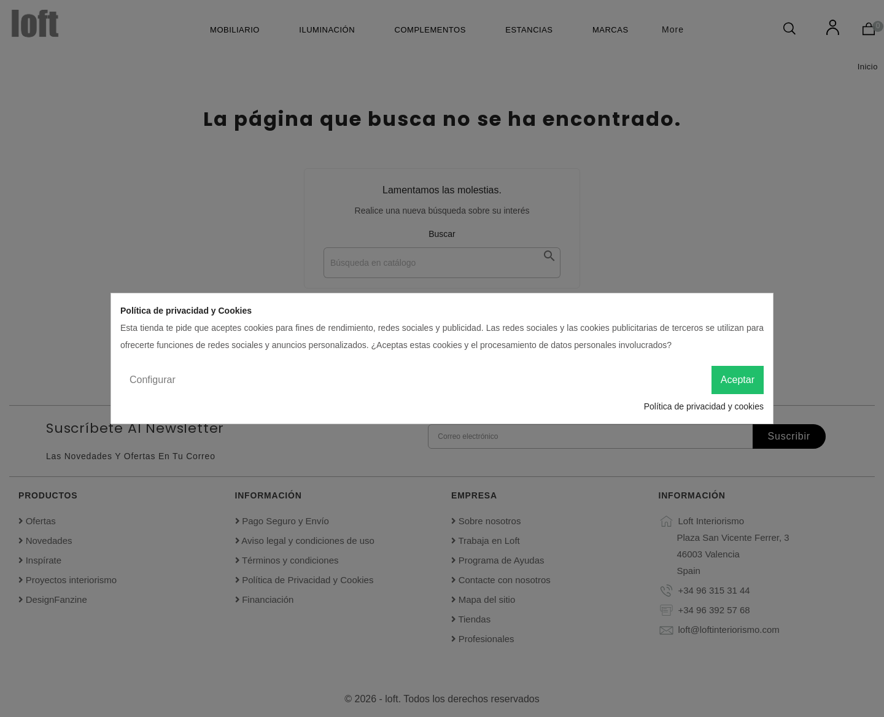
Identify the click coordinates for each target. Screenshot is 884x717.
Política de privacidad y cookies (704, 406)
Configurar (153, 379)
